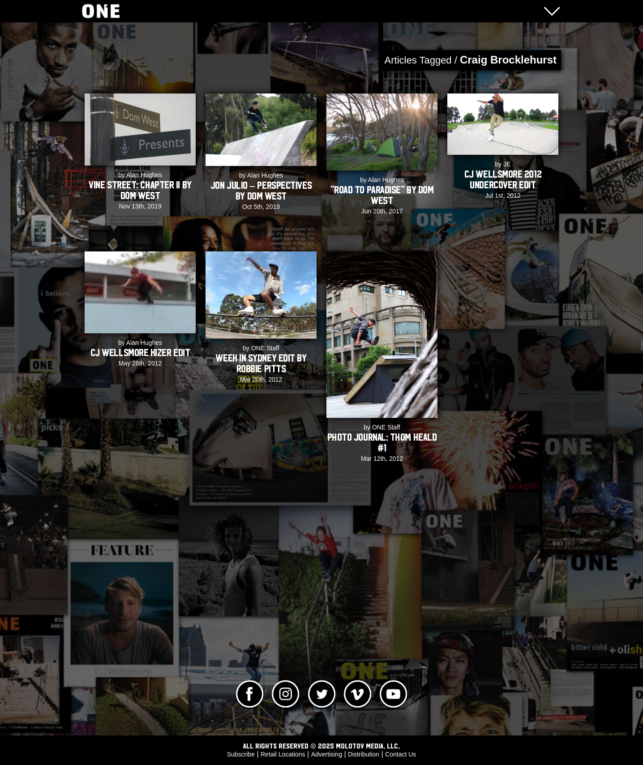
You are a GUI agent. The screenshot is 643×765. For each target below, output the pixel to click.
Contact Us (400, 754)
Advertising (326, 754)
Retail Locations (283, 754)
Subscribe (241, 754)
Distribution (363, 754)
